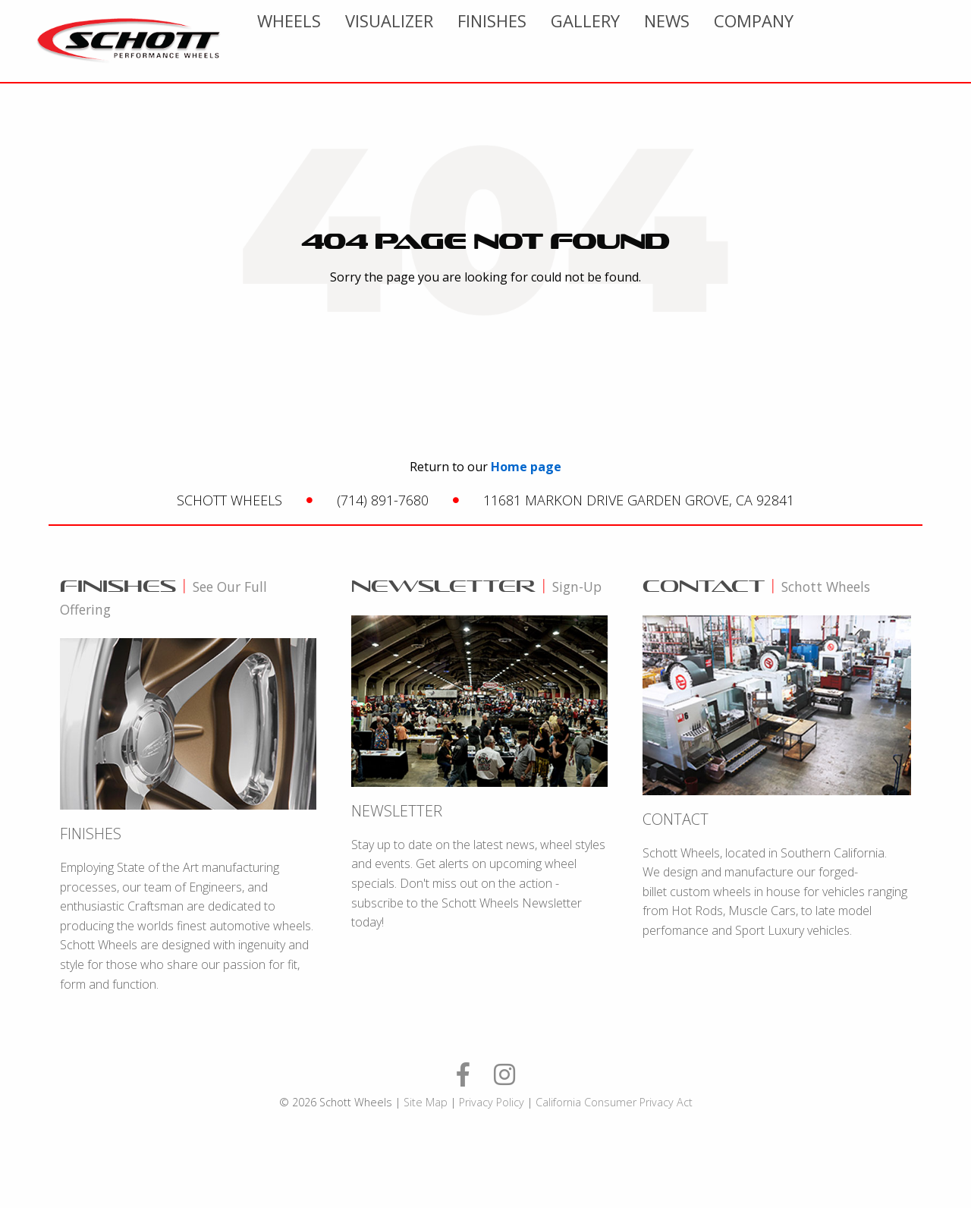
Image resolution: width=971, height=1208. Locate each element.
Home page (526, 466)
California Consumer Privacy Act (614, 1102)
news (820, 41)
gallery (738, 41)
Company (907, 41)
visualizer (542, 41)
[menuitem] (442, 40)
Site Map (426, 1102)
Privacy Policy (491, 1102)
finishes (645, 41)
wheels (442, 41)
